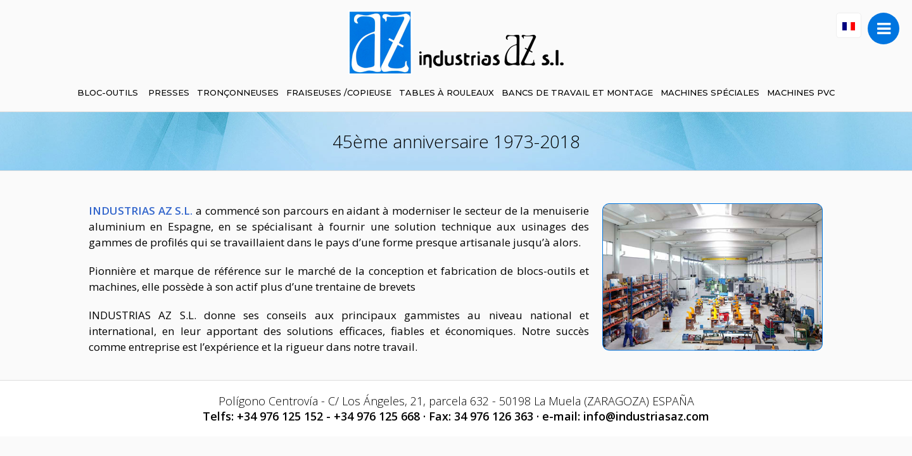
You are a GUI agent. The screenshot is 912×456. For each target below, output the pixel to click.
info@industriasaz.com (646, 416)
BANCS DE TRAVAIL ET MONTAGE (577, 92)
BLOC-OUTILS (107, 92)
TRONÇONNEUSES (238, 92)
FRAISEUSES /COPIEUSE (338, 92)
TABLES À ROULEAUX (446, 92)
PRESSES (168, 92)
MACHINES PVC (801, 92)
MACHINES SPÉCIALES (710, 92)
